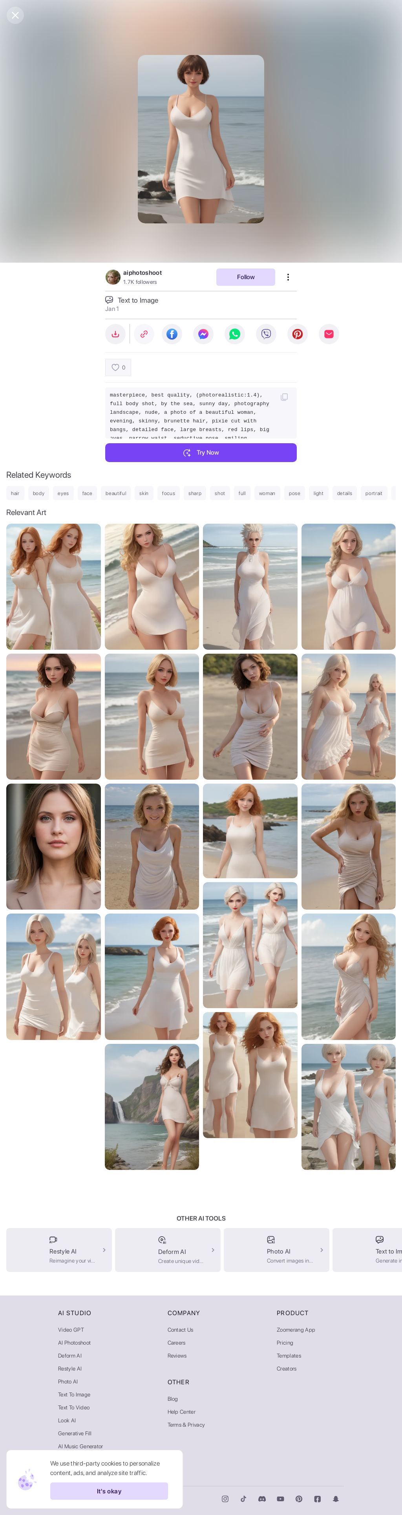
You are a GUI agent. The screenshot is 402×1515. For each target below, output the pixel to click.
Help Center (182, 1412)
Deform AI (70, 1355)
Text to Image (74, 1394)
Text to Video (74, 1407)
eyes (63, 493)
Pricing (285, 1343)
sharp (194, 493)
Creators (287, 1368)
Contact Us (181, 1330)
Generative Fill (75, 1433)
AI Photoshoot (74, 1343)
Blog (173, 1399)
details (345, 493)
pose (295, 493)
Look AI (67, 1420)
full (242, 493)
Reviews (177, 1355)
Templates (289, 1355)
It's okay (109, 1491)
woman (267, 493)
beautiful (116, 493)
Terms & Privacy (186, 1425)
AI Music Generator (80, 1446)
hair (15, 493)
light (318, 493)
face (87, 493)
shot (220, 493)
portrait (373, 493)
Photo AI (68, 1381)
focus (168, 493)
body (39, 493)
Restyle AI (70, 1368)
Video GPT (71, 1330)
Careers (177, 1343)
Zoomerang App (296, 1330)
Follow (246, 277)
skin (144, 493)
